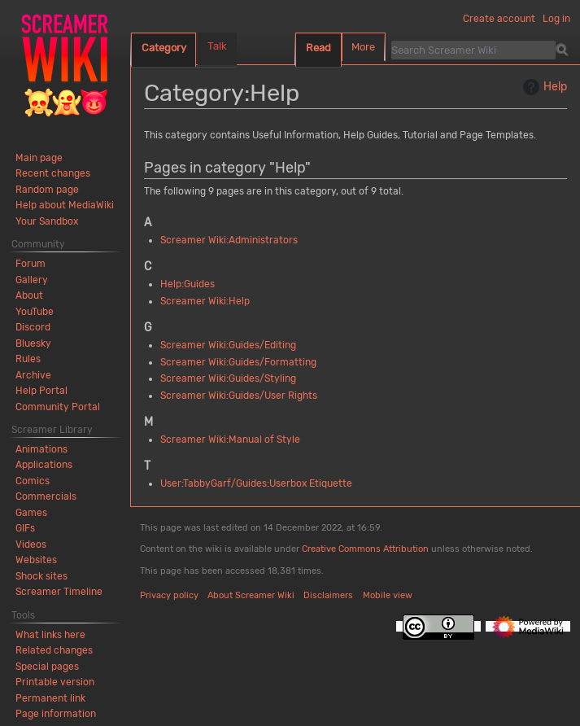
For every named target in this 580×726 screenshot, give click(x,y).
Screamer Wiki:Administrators (229, 240)
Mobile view (387, 595)
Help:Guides (187, 284)
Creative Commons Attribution (365, 549)
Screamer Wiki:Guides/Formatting (238, 362)
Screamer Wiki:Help (205, 301)
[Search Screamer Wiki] (473, 50)
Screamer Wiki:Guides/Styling (228, 378)
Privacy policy (169, 595)
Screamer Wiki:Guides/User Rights (238, 395)
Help (543, 87)
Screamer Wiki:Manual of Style (230, 439)
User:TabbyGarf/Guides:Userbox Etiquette (256, 483)
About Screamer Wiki (250, 595)
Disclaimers (328, 595)
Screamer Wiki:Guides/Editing (228, 345)
